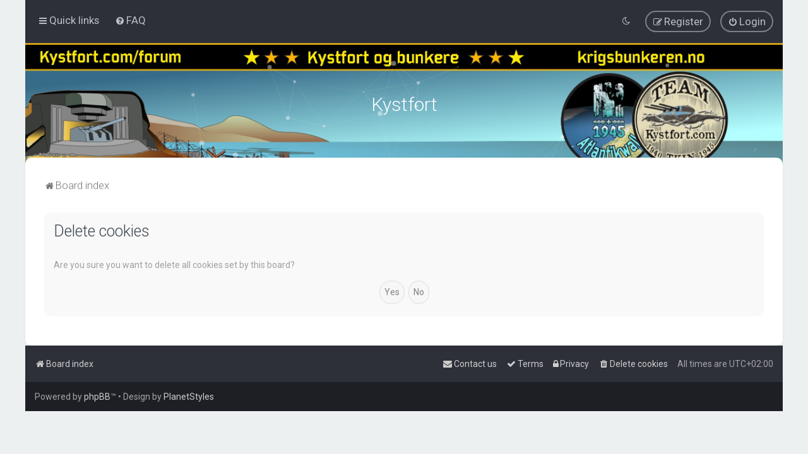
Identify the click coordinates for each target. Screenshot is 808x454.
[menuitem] (130, 20)
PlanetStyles (188, 397)
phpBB (97, 397)
